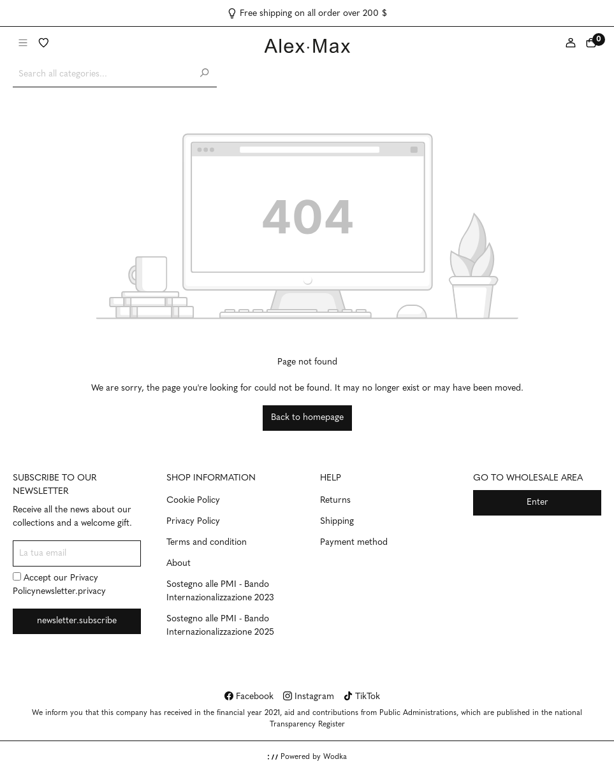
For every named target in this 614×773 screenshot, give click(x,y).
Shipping (337, 521)
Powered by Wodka (307, 757)
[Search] (204, 74)
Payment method (354, 542)
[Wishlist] (43, 44)
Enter (537, 502)
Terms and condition (206, 542)
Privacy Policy (193, 521)
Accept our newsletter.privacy (59, 584)
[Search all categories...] (102, 74)
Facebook (249, 697)
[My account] (570, 44)
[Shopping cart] (591, 44)
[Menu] (23, 44)
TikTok (362, 697)
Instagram (308, 697)
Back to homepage (307, 418)
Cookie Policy (193, 500)
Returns (335, 500)
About (178, 563)
